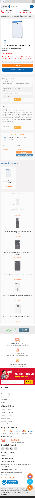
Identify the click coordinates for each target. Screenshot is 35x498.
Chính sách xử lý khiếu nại (7, 412)
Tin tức (3, 402)
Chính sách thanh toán (6, 409)
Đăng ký (29, 381)
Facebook (3, 455)
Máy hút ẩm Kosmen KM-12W (17, 211)
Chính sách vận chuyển (6, 415)
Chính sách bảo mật (6, 424)
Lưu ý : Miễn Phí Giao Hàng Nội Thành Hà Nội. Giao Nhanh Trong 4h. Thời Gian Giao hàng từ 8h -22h (17, 58)
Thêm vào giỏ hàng (17, 70)
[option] (17, 29)
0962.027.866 (27, 12)
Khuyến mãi (4, 399)
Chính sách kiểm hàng (6, 421)
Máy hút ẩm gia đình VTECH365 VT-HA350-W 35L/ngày (17, 317)
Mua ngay (17, 65)
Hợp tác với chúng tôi (6, 394)
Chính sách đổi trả (5, 418)
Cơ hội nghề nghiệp (6, 396)
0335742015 (8, 12)
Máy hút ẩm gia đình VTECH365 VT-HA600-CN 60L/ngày (17, 275)
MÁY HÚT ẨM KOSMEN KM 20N (17, 138)
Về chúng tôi (4, 391)
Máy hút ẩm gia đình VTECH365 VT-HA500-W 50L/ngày (17, 296)
